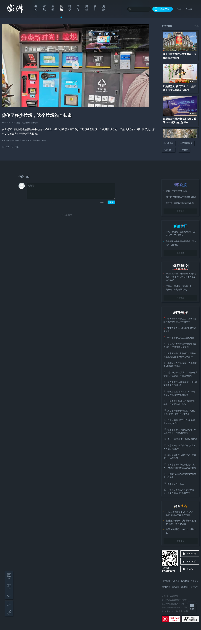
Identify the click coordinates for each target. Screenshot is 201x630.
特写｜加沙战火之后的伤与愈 (180, 337)
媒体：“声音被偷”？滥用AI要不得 (182, 439)
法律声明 (166, 587)
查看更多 (180, 211)
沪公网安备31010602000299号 (175, 600)
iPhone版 (191, 561)
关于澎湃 (166, 581)
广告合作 (194, 581)
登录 (179, 9)
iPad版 (190, 569)
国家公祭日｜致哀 (175, 483)
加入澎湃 (175, 581)
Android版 (191, 553)
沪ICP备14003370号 (170, 596)
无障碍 (188, 9)
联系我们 (185, 581)
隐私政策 (175, 587)
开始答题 (180, 298)
